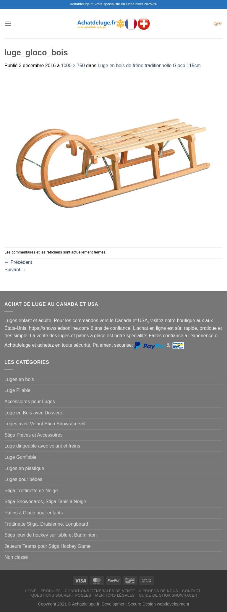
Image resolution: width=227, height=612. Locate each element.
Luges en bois (19, 379)
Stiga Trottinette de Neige (31, 490)
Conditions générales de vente (100, 591)
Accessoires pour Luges (29, 401)
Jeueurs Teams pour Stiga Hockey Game (47, 546)
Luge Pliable (17, 390)
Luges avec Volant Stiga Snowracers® (44, 423)
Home (30, 591)
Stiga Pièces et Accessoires (33, 434)
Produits (50, 591)
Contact (191, 591)
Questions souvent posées (61, 595)
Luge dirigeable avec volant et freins (42, 445)
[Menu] (8, 23)
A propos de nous (158, 591)
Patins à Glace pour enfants (33, 512)
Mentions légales (115, 595)
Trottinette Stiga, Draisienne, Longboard (46, 524)
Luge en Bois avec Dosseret (34, 412)
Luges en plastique (24, 468)
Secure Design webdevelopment (158, 604)
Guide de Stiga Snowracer (168, 595)
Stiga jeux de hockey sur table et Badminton (50, 534)
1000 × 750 (73, 65)
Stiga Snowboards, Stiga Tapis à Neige (45, 501)
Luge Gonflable (20, 457)
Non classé (16, 557)
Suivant (15, 269)
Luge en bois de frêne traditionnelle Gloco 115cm (149, 65)
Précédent (18, 262)
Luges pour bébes (23, 479)
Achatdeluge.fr (85, 604)
